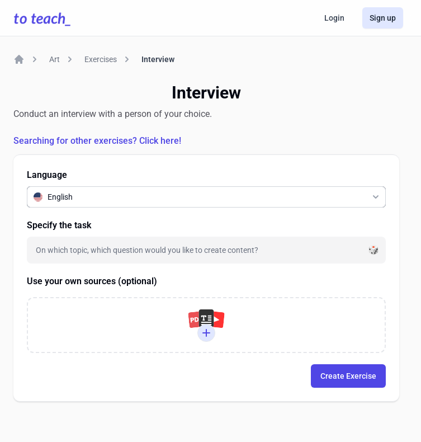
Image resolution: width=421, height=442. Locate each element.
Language (47, 175)
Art (54, 59)
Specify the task (59, 225)
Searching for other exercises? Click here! (97, 140)
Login (334, 17)
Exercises (100, 59)
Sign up (383, 17)
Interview (157, 59)
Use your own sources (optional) (92, 281)
